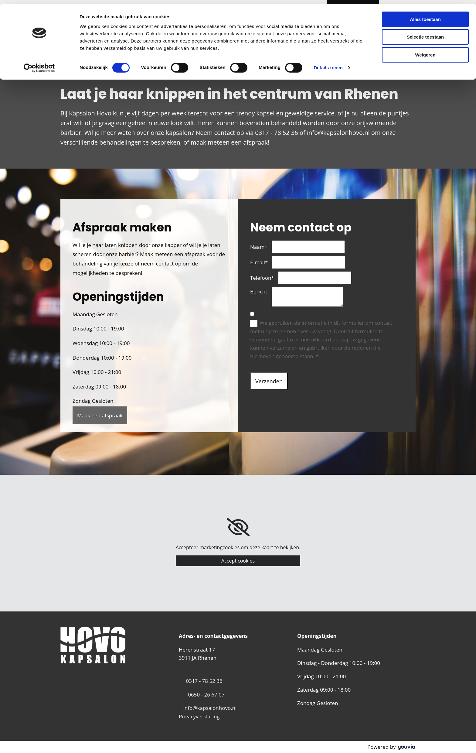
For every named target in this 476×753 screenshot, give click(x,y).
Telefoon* (262, 277)
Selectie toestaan (425, 33)
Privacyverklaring (199, 716)
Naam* (258, 246)
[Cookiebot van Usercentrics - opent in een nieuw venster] (39, 63)
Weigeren (425, 50)
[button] (100, 415)
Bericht (258, 291)
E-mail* (259, 262)
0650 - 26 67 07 (206, 694)
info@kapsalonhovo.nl (210, 707)
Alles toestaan (425, 15)
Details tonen (328, 63)
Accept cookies (238, 560)
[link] (238, 527)
